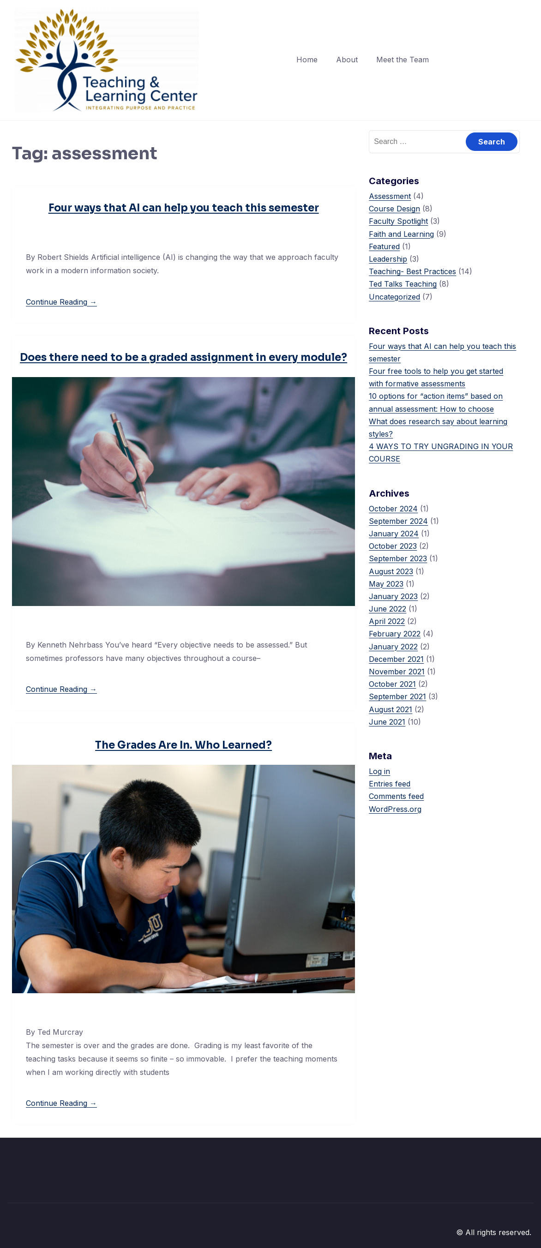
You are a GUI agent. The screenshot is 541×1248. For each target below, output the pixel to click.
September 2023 (398, 558)
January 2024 (394, 533)
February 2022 (395, 633)
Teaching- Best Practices (412, 271)
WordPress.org (395, 809)
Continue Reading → (61, 301)
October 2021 (392, 684)
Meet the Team (402, 59)
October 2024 (393, 508)
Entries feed (389, 783)
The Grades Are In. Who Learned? (183, 745)
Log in (379, 771)
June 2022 (387, 608)
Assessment (390, 196)
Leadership (388, 259)
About (347, 59)
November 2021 (397, 671)
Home (307, 59)
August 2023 (391, 571)
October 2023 (393, 546)
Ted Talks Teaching (403, 283)
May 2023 (386, 583)
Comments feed (396, 796)
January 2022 (393, 646)
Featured (384, 246)
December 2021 (396, 659)
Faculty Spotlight (398, 221)
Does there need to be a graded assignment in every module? (183, 357)
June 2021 (387, 721)
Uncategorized (394, 296)
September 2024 (398, 521)
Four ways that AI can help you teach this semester (183, 208)
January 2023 (393, 596)
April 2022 (387, 621)
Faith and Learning (401, 234)
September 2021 (397, 696)
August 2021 (390, 709)
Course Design (394, 208)
